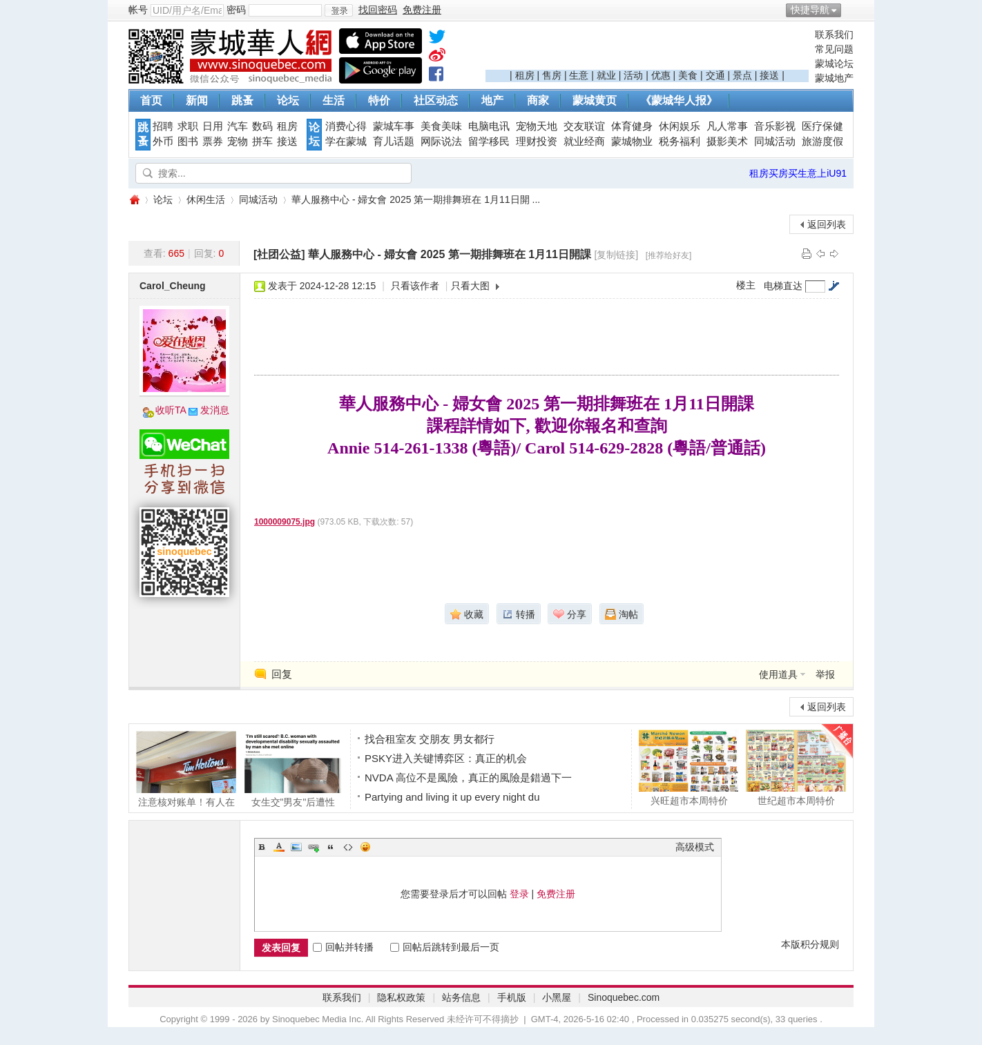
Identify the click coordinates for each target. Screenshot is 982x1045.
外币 (163, 141)
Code (348, 847)
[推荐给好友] (669, 255)
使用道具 (778, 674)
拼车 (262, 141)
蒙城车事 (393, 126)
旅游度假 (822, 141)
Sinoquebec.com (624, 997)
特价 (379, 100)
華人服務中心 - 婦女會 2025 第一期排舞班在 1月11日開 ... (415, 199)
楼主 (745, 285)
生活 (333, 100)
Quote (331, 847)
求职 (187, 126)
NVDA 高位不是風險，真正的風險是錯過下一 (468, 777)
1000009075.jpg (284, 522)
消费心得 (346, 126)
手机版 (511, 997)
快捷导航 (810, 9)
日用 (212, 126)
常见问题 (834, 49)
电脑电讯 (489, 126)
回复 (281, 674)
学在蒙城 (346, 141)
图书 (187, 141)
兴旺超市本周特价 (689, 767)
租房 (525, 75)
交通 (715, 75)
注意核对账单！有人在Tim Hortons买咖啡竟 (186, 769)
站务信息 (461, 997)
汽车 (237, 126)
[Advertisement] (647, 49)
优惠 (661, 75)
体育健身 (632, 126)
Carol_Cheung (172, 285)
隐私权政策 (401, 997)
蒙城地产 (834, 78)
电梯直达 (783, 285)
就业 (606, 75)
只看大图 (470, 285)
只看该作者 (415, 285)
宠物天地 (536, 126)
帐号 (138, 9)
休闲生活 (205, 199)
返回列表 (826, 224)
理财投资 (536, 141)
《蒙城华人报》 (679, 100)
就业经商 (584, 141)
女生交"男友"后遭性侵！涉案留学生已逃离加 (293, 769)
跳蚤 (242, 100)
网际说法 (441, 141)
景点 (742, 75)
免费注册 (556, 893)
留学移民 (489, 141)
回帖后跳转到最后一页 (444, 947)
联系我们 (834, 34)
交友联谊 (584, 126)
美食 (687, 75)
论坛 (288, 100)
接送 (769, 75)
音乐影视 (775, 126)
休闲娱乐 (679, 126)
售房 (551, 75)
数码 (262, 126)
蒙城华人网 (133, 200)
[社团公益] (279, 254)
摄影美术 (727, 141)
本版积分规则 (810, 944)
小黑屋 (556, 997)
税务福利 (679, 141)
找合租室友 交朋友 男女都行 (429, 739)
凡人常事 (727, 126)
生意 (578, 75)
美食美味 (441, 126)
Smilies (365, 847)
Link (313, 847)
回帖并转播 (343, 947)
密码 (236, 9)
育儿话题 (393, 141)
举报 (825, 674)
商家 (538, 100)
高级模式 (694, 846)
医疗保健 (822, 126)
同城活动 (775, 141)
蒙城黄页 (594, 100)
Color (279, 847)
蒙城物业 (632, 141)
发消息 (214, 410)
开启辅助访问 (850, 9)
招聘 (163, 126)
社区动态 (436, 100)
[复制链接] (616, 254)
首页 (151, 100)
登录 (519, 893)
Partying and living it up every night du (452, 797)
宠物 (237, 141)
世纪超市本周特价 (796, 767)
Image (296, 847)
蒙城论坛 (834, 63)
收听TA (170, 410)
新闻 (197, 100)
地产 (492, 100)
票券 (212, 141)
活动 (633, 75)
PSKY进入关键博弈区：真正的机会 (446, 758)
